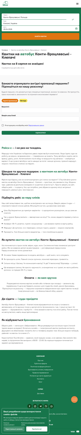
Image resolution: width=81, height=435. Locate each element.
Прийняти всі (36, 429)
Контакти (40, 379)
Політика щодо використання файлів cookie (33, 424)
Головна (5, 50)
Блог (40, 382)
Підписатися (40, 133)
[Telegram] (40, 406)
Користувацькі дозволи (14, 429)
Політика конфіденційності (40, 366)
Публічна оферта (40, 363)
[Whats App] (51, 406)
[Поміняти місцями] (72, 19)
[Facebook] (29, 406)
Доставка (40, 393)
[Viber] (46, 406)
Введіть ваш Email (9, 115)
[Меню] (77, 4)
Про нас (40, 360)
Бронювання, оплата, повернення (40, 370)
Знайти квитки (40, 36)
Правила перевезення (40, 373)
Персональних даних (36, 125)
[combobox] (34, 17)
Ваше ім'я (5, 107)
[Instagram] (35, 406)
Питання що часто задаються (40, 376)
